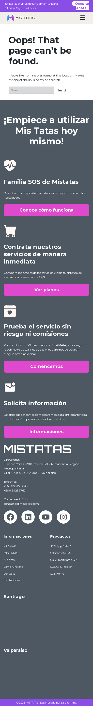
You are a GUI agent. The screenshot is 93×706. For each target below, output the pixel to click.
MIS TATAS (11, 553)
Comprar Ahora (82, 6)
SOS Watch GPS (60, 553)
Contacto (9, 573)
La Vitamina (68, 702)
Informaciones (46, 431)
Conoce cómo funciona (46, 210)
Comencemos (46, 366)
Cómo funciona (13, 566)
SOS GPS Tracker (61, 566)
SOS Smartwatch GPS (64, 560)
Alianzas (9, 560)
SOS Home (57, 573)
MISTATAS (32, 702)
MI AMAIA (10, 546)
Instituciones (12, 580)
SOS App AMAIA (61, 546)
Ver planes (46, 289)
